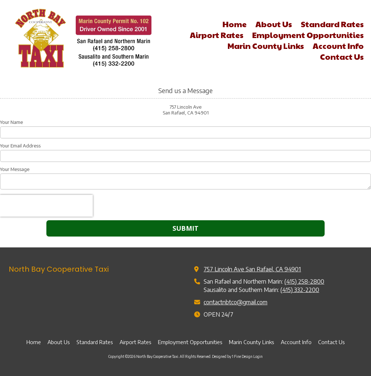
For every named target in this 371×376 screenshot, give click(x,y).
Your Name (11, 122)
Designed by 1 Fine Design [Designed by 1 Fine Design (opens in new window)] (232, 356)
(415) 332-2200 (299, 289)
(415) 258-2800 (304, 281)
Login (258, 356)
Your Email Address (20, 146)
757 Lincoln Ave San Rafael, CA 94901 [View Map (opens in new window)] (252, 269)
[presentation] (46, 206)
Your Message (14, 169)
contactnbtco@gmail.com (235, 302)
